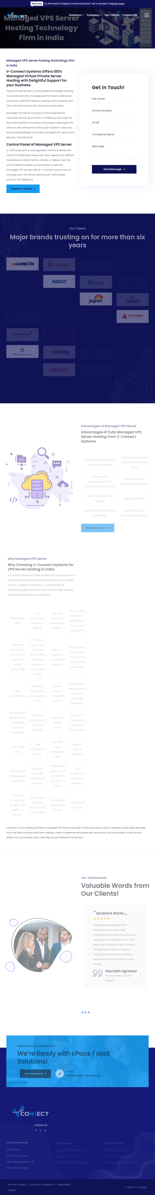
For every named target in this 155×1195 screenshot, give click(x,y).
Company (93, 15)
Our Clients (112, 15)
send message (114, 169)
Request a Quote (23, 188)
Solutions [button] (75, 15)
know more (117, 3)
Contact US (129, 15)
